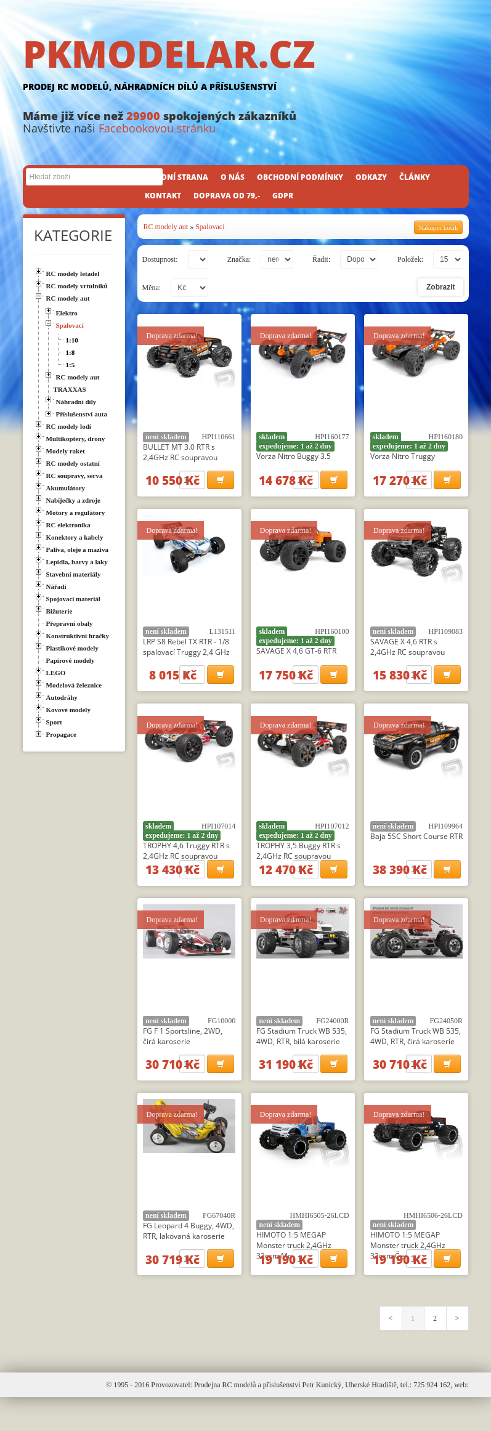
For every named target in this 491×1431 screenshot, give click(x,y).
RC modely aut (166, 226)
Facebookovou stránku (157, 128)
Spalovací (209, 226)
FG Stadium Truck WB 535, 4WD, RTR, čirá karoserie (415, 1056)
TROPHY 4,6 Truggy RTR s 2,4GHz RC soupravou (186, 864)
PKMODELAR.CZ (246, 65)
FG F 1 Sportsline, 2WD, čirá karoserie (182, 1056)
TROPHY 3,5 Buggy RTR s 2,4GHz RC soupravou (298, 864)
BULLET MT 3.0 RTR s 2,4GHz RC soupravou (180, 452)
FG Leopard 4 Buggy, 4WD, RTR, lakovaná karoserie (188, 1257)
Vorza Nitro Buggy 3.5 (293, 456)
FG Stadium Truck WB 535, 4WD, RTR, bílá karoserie (301, 1056)
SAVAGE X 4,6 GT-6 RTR (296, 657)
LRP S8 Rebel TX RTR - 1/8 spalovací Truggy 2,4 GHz (186, 653)
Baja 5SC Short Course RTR (416, 850)
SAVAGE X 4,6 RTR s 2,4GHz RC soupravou (407, 653)
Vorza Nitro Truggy (402, 456)
